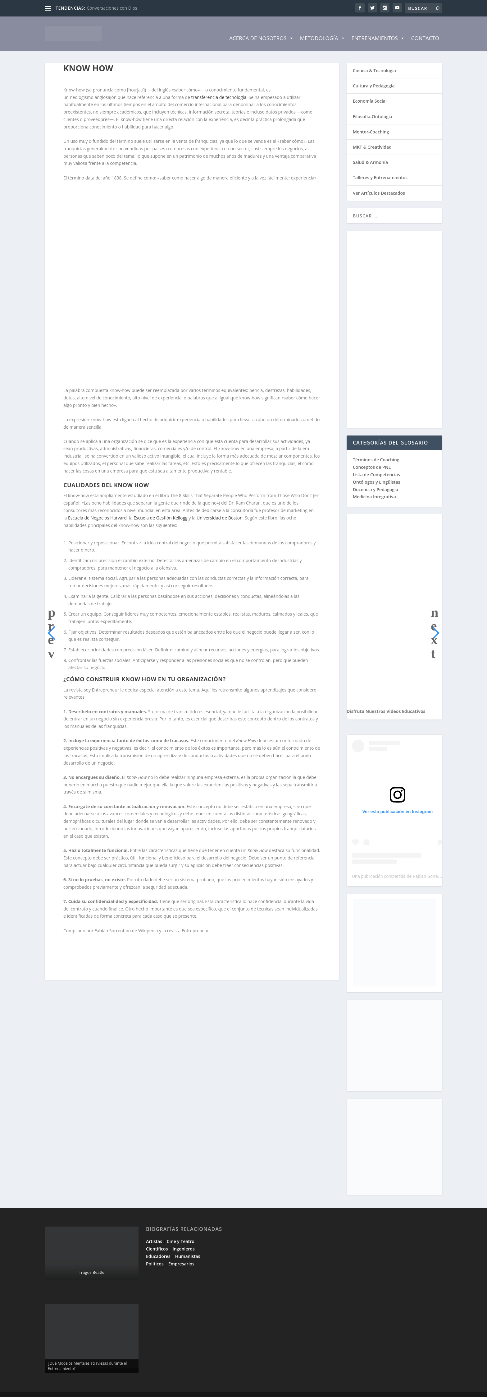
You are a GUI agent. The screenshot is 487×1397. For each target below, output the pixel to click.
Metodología (322, 28)
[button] (52, 624)
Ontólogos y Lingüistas (376, 473)
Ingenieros (183, 1239)
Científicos (157, 1239)
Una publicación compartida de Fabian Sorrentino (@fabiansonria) (416, 866)
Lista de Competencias (377, 465)
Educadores (158, 1247)
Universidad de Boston (220, 508)
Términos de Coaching (376, 450)
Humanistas (187, 1247)
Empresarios (181, 1254)
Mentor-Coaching (371, 122)
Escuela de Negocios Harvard (97, 508)
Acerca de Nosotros (261, 28)
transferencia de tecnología (219, 88)
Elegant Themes (89, 1390)
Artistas (154, 1232)
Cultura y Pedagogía (374, 76)
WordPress (155, 1390)
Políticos (155, 1254)
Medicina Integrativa (374, 487)
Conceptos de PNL (372, 458)
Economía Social (370, 92)
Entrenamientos (378, 28)
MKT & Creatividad (372, 138)
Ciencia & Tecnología (374, 61)
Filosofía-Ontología (372, 107)
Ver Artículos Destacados (379, 184)
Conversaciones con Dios (112, 8)
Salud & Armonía (370, 153)
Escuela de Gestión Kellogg (161, 508)
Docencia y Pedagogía (375, 480)
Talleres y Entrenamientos (380, 168)
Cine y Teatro (180, 1232)
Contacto (425, 28)
